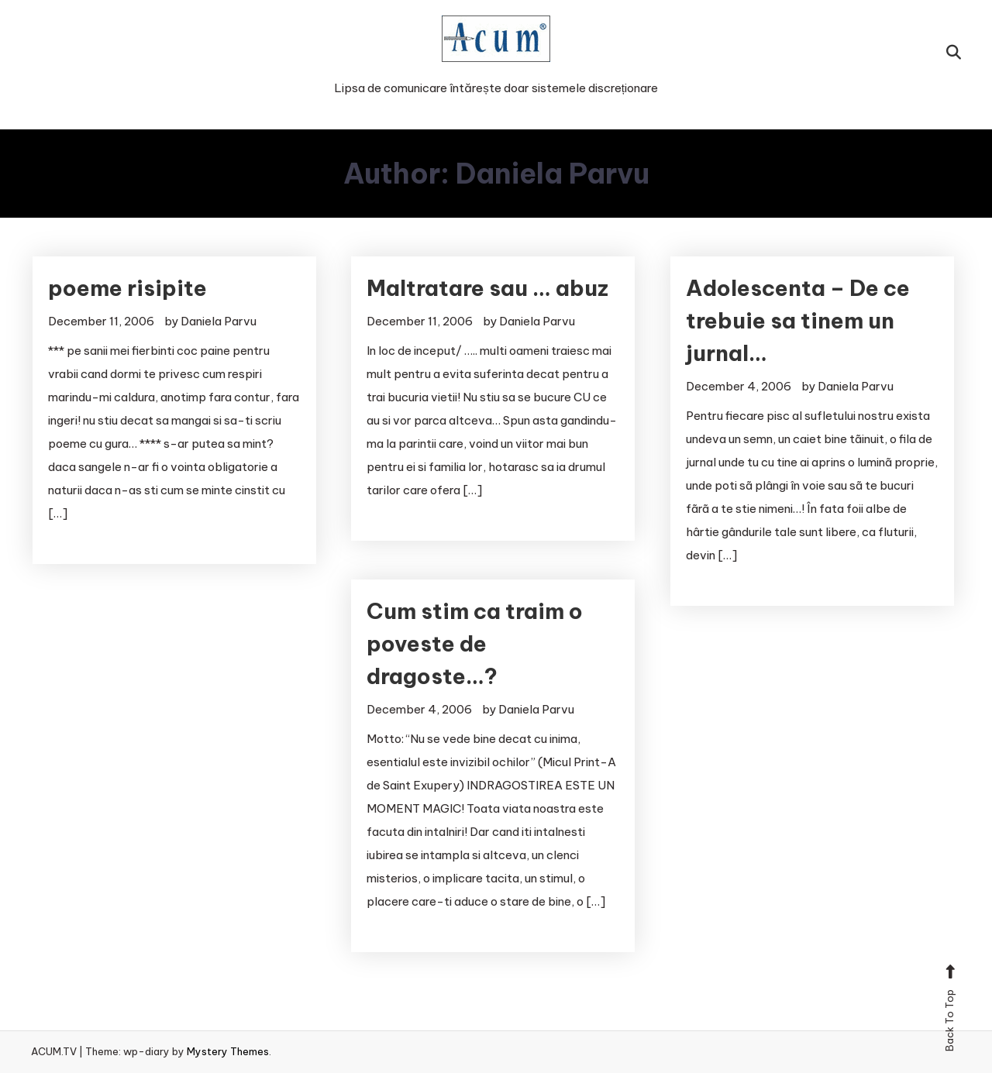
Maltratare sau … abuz (487, 287)
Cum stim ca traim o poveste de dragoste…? (475, 643)
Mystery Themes (228, 1051)
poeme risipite (127, 287)
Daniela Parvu (219, 321)
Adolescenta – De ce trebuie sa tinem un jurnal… (798, 320)
